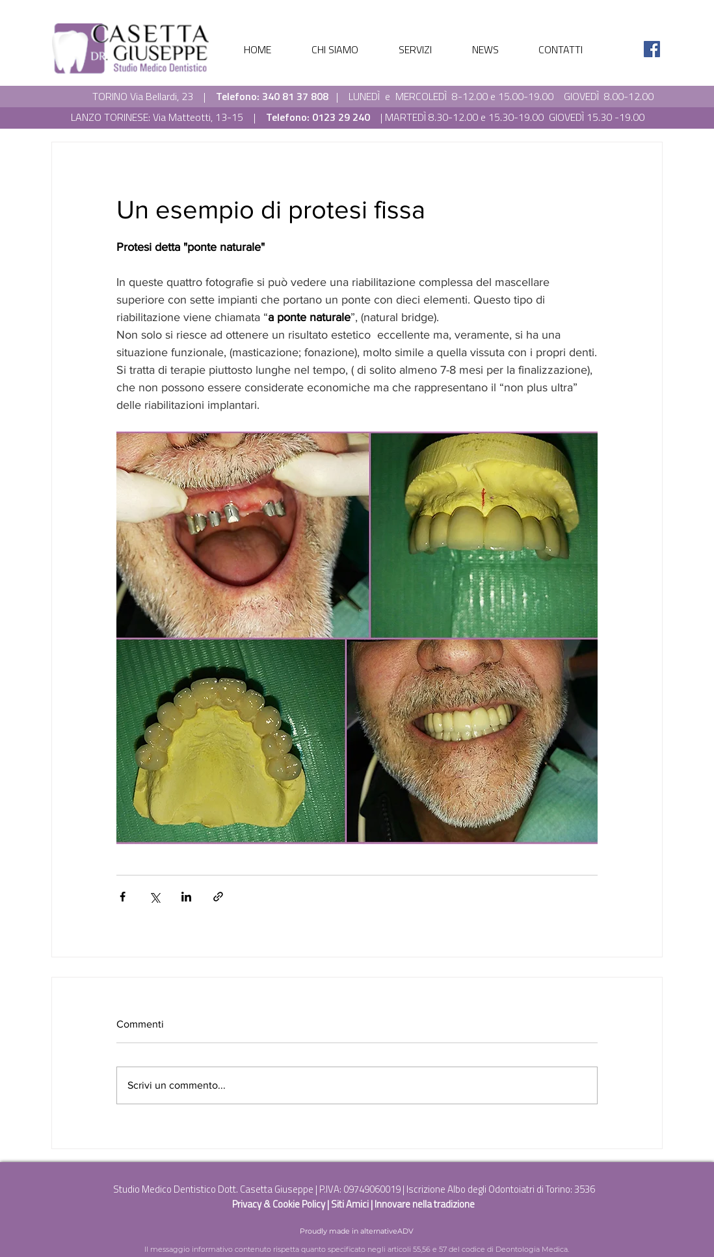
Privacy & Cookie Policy (279, 1204)
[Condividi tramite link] (218, 896)
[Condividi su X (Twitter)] (154, 896)
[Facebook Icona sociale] (652, 49)
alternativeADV (387, 1231)
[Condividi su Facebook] (122, 896)
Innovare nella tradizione (425, 1204)
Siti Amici (351, 1204)
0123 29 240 (341, 117)
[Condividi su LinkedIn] (186, 896)
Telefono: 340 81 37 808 (272, 96)
